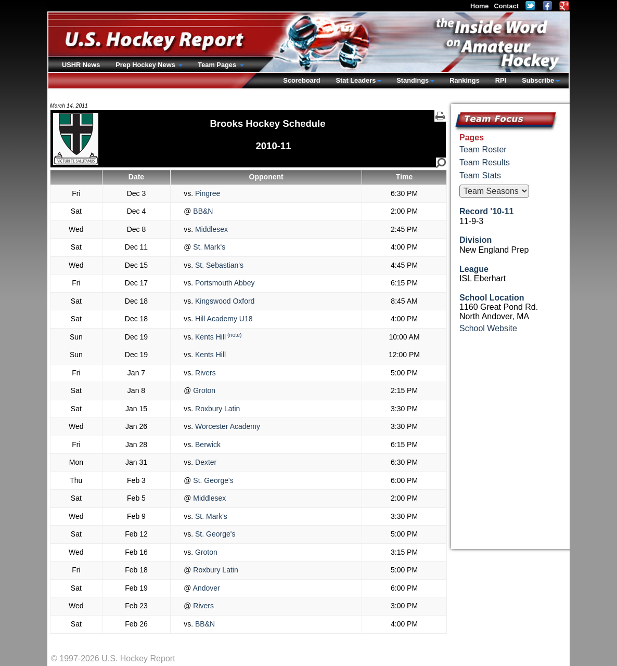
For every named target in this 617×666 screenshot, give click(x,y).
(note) (234, 335)
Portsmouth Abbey (223, 283)
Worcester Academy (226, 426)
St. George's (212, 480)
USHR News (81, 65)
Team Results (484, 162)
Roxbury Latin (216, 408)
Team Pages (218, 65)
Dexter (204, 462)
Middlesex (210, 229)
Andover (205, 588)
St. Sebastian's (218, 265)
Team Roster (483, 149)
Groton (203, 390)
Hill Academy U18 (222, 319)
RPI (500, 80)
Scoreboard (301, 80)
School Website (488, 328)
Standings (412, 80)
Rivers (204, 373)
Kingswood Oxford (223, 301)
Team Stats (480, 175)
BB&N (202, 211)
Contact (506, 6)
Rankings (464, 80)
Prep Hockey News (146, 65)
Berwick (207, 444)
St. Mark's (208, 247)
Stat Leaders (356, 80)
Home (479, 6)
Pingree (206, 193)
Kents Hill (209, 337)
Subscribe (538, 80)
